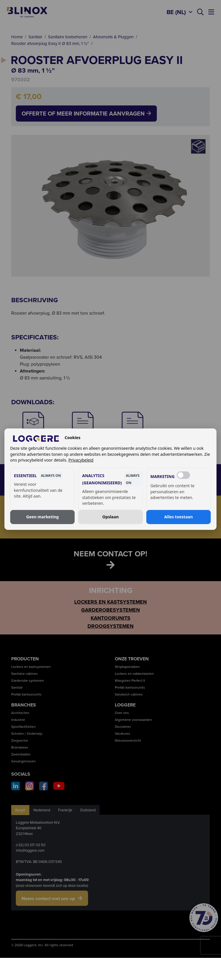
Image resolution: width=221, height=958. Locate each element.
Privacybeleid (81, 460)
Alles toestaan (178, 516)
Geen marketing (42, 516)
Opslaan (110, 516)
